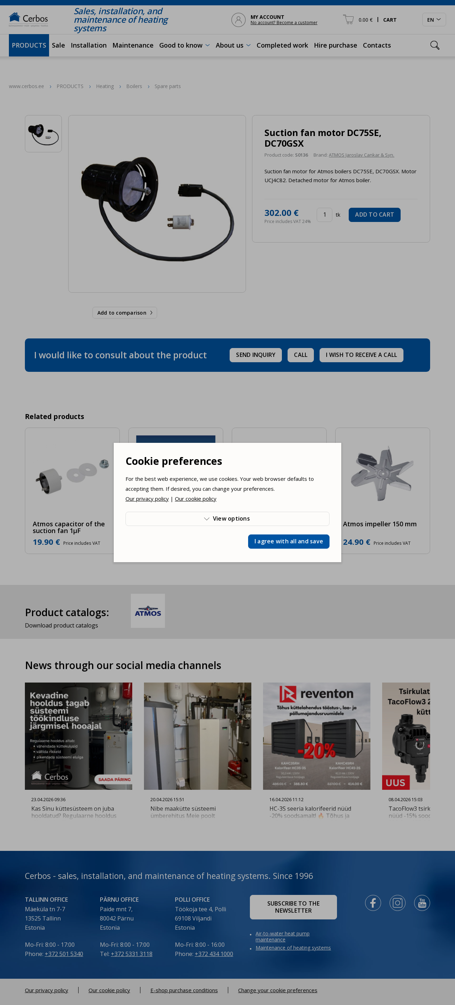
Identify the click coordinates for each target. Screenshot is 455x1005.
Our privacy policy (147, 498)
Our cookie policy (195, 498)
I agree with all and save (289, 541)
